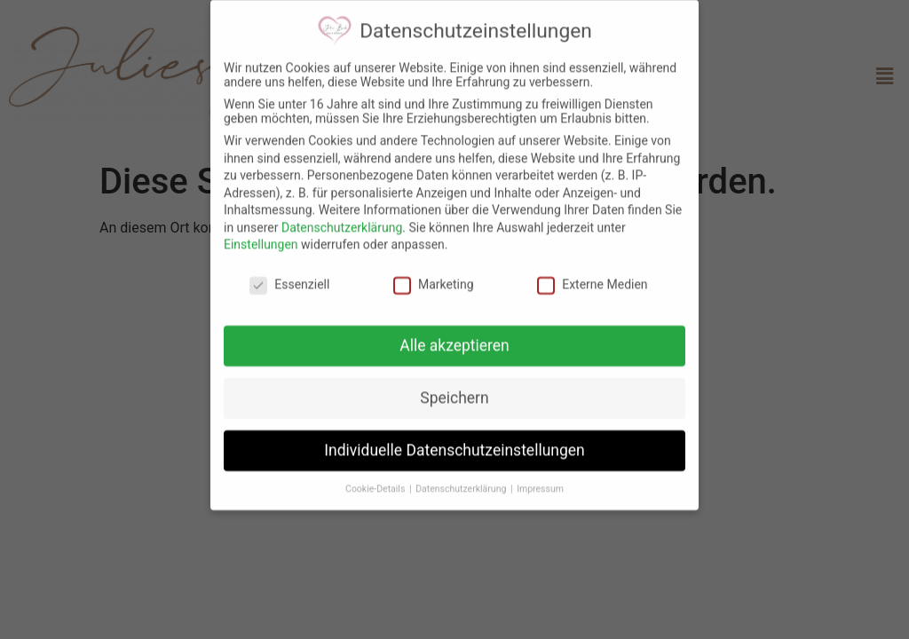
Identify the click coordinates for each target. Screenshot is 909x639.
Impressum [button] (540, 483)
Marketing (433, 279)
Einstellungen (261, 240)
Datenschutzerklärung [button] (462, 483)
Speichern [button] (454, 392)
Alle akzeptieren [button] (454, 340)
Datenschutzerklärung (341, 222)
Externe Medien (592, 279)
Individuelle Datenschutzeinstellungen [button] (454, 445)
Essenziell (289, 279)
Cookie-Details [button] (376, 483)
